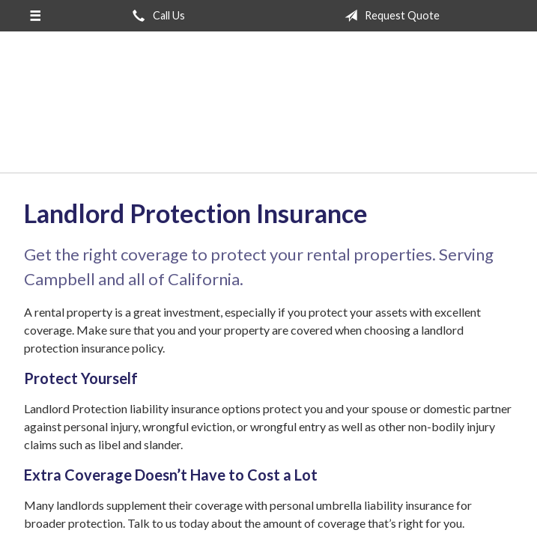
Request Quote (389, 15)
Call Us (156, 15)
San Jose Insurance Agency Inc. (269, 108)
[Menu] (35, 15)
